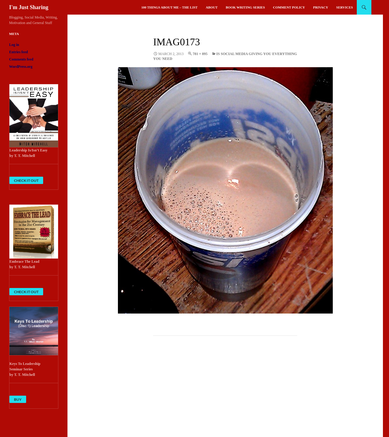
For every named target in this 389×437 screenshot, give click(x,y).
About (212, 7)
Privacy (320, 7)
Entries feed (18, 52)
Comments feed (21, 59)
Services (344, 7)
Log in (14, 45)
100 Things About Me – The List (169, 7)
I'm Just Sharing (28, 7)
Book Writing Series (245, 7)
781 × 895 (200, 54)
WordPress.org (21, 66)
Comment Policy (289, 7)
